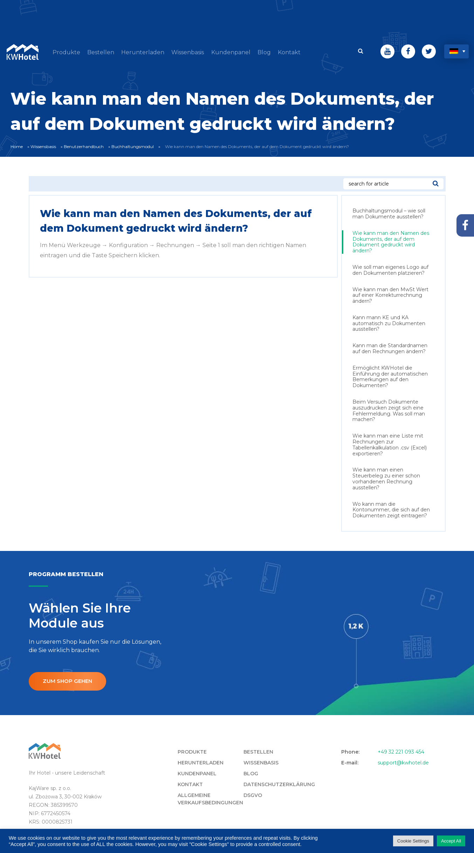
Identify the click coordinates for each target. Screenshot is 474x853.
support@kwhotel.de (403, 761)
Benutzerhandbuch (84, 144)
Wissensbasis (43, 144)
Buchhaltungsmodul (132, 144)
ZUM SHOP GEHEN (69, 679)
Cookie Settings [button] (413, 841)
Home (17, 144)
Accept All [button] (451, 841)
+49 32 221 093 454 (401, 750)
